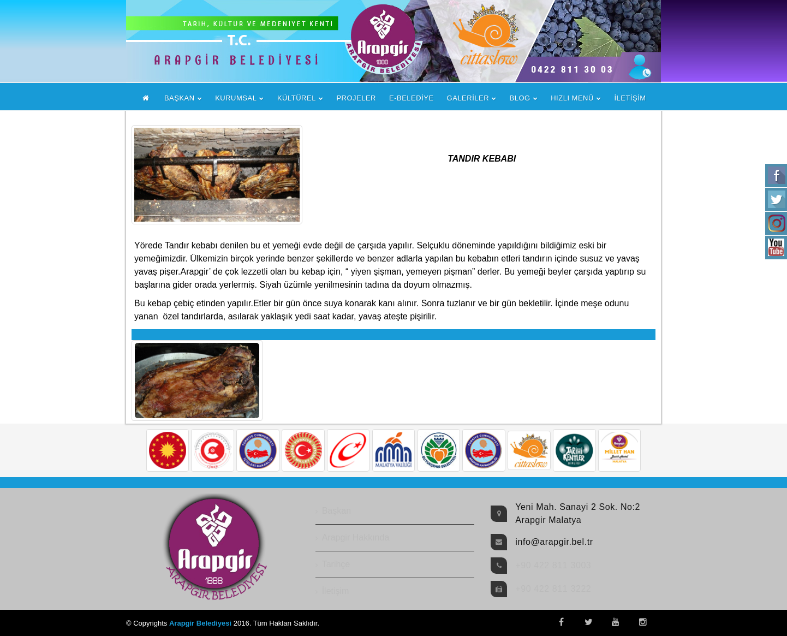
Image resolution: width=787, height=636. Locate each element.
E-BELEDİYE (411, 98)
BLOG (520, 98)
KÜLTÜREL (296, 98)
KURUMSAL (236, 98)
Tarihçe (336, 564)
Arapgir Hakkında (356, 537)
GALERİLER (468, 98)
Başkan (336, 510)
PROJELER (356, 98)
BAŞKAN (179, 98)
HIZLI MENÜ (572, 98)
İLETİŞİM (630, 98)
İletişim (335, 591)
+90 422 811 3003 (553, 565)
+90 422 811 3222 (553, 588)
